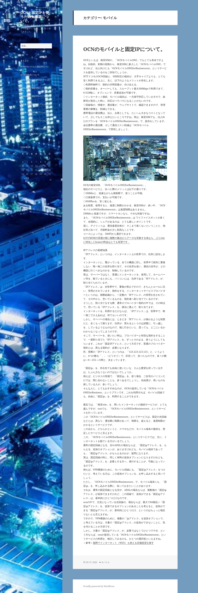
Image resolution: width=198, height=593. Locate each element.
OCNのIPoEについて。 (30, 74)
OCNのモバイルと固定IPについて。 (124, 49)
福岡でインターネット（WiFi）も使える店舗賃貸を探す (123, 542)
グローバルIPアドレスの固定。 (34, 128)
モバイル (105, 562)
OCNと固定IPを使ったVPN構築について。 (34, 16)
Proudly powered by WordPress (98, 586)
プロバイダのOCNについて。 (33, 133)
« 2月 (26, 178)
